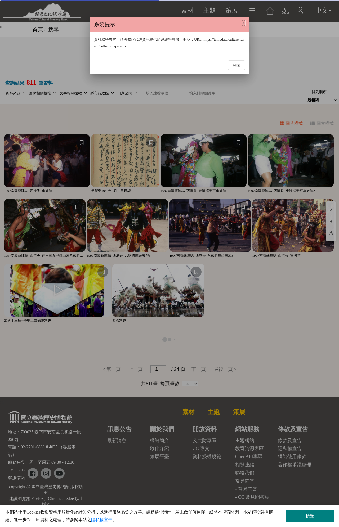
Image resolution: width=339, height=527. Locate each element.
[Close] (243, 23)
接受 (310, 516)
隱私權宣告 (101, 519)
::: (1, 26)
